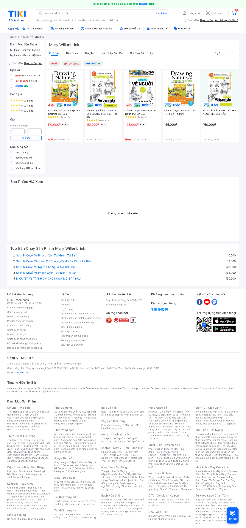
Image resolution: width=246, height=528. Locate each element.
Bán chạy (72, 53)
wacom (175, 388)
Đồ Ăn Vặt (113, 508)
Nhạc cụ (126, 486)
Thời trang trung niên (72, 423)
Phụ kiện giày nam (70, 487)
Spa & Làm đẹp (171, 480)
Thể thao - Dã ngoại (164, 417)
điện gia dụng (43, 20)
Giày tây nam (78, 481)
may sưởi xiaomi (212, 508)
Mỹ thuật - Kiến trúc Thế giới (25, 50)
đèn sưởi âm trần (211, 520)
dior (20, 388)
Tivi (203, 420)
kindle (155, 388)
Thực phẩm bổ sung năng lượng (217, 456)
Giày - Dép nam (64, 477)
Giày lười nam (61, 481)
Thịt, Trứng (24, 440)
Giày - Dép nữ (63, 458)
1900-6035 (22, 300)
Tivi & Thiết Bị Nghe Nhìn (167, 434)
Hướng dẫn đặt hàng (18, 316)
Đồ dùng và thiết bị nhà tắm (123, 480)
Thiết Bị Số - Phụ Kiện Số (164, 444)
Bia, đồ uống (19, 452)
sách (104, 20)
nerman (165, 388)
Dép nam (71, 484)
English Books (167, 519)
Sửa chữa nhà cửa (117, 474)
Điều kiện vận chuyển (71, 344)
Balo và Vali (109, 407)
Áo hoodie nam (69, 440)
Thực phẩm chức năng (25, 490)
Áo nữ (57, 411)
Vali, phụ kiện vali (134, 414)
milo (107, 388)
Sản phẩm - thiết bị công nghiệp (169, 431)
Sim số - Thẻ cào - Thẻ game (176, 489)
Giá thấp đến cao (113, 53)
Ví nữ (88, 501)
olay (203, 388)
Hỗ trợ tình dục (34, 505)
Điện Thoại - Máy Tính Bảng (25, 467)
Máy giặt (206, 417)
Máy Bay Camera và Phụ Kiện (215, 488)
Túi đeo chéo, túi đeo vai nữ (69, 501)
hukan (33, 391)
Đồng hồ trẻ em (136, 441)
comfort (221, 388)
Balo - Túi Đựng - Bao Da (215, 480)
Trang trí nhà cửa (110, 471)
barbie (56, 388)
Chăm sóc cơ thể (23, 493)
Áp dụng (26, 138)
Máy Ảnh (223, 489)
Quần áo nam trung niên (74, 449)
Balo (103, 411)
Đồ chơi (41, 411)
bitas (230, 388)
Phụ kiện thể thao (216, 440)
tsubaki (56, 391)
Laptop (131, 460)
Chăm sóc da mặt (16, 487)
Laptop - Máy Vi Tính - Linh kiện (122, 447)
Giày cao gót (61, 462)
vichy (41, 391)
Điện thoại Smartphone (19, 471)
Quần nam (75, 434)
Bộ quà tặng (116, 514)
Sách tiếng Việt (156, 516)
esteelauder (30, 388)
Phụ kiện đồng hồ (117, 441)
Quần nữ (76, 411)
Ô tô (166, 502)
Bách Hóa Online (112, 495)
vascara (11, 388)
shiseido (12, 391)
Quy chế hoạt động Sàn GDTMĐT (124, 300)
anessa (185, 388)
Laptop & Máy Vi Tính (173, 429)
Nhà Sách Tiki (157, 511)
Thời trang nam (64, 430)
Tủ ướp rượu (229, 423)
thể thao (114, 20)
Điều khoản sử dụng (71, 327)
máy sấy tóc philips (218, 502)
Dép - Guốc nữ (78, 462)
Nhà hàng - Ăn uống (166, 483)
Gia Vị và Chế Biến (117, 505)
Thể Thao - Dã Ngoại (209, 430)
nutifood (145, 388)
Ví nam (58, 514)
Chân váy (77, 417)
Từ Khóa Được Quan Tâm (211, 495)
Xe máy (158, 502)
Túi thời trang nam (66, 510)
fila (48, 391)
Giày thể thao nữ (222, 455)
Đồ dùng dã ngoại (217, 437)
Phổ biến (54, 53)
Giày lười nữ (82, 468)
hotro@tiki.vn (35, 343)
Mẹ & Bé (168, 423)
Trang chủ (193, 13)
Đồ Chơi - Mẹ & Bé (19, 407)
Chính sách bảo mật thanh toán (77, 313)
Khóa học (177, 477)
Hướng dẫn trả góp (17, 334)
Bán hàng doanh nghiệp (73, 340)
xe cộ (57, 20)
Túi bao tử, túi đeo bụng (83, 517)
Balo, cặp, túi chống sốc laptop (122, 413)
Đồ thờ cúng (113, 486)
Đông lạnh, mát (30, 446)
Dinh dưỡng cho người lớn (27, 423)
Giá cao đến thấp (141, 53)
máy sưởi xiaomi (219, 511)
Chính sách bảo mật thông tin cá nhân (80, 318)
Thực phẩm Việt (35, 443)
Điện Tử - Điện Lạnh (208, 407)
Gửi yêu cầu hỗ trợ (17, 312)
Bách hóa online (164, 426)
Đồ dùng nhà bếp (16, 519)
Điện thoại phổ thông (24, 474)
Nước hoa (19, 505)
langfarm (23, 391)
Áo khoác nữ (79, 414)
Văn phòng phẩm (175, 516)
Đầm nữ (66, 411)
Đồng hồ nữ (120, 438)
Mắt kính (130, 425)
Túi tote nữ (74, 504)
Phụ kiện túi (88, 504)
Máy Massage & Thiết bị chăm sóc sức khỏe (28, 495)
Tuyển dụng (66, 309)
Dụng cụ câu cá (211, 446)
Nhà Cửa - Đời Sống (114, 467)
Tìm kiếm (161, 13)
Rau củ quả (19, 443)
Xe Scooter (177, 502)
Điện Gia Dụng (16, 514)
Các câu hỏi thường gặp (20, 307)
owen (64, 388)
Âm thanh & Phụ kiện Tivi (208, 411)
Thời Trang (177, 411)
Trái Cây (11, 440)
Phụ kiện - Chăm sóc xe (161, 499)
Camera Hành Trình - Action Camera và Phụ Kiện (215, 477)
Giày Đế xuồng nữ (75, 471)
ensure (73, 388)
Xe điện (180, 499)
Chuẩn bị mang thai (24, 429)
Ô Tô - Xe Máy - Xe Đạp (163, 495)
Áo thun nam (61, 434)
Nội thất (117, 477)
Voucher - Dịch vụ (160, 473)
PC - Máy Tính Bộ (116, 460)
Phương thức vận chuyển (20, 321)
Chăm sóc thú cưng (111, 499)
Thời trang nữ (63, 407)
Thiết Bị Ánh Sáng (216, 474)
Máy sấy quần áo (212, 423)
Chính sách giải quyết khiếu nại (77, 322)
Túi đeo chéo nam (73, 514)
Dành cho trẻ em (23, 455)
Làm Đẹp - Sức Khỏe (20, 483)
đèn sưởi (211, 499)
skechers (117, 388)
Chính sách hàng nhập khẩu (22, 338)
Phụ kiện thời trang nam (121, 426)
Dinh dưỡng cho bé (24, 420)
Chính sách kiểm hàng (19, 325)
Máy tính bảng (22, 477)
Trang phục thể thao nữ (207, 434)
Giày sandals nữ (72, 465)
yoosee (195, 388)
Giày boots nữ (66, 468)
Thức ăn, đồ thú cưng (24, 457)
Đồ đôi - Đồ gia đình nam (78, 443)
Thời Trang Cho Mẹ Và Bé (21, 411)
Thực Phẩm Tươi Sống (21, 435)
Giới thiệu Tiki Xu (69, 331)
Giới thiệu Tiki (67, 300)
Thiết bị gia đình (36, 519)
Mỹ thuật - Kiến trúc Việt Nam (25, 55)
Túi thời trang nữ (65, 497)
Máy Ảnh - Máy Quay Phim (212, 467)
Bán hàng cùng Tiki (116, 304)
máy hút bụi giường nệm (215, 513)
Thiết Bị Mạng (119, 457)
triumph (135, 388)
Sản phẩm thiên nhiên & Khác (26, 498)
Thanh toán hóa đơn (159, 477)
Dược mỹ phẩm (37, 508)
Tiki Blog (65, 304)
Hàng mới (90, 53)
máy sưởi (200, 499)
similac (211, 388)
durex (82, 388)
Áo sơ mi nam (75, 437)
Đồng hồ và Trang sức (115, 434)
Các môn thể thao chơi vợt (216, 450)
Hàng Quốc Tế (157, 407)
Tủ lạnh (206, 414)
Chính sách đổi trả (16, 330)
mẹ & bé (68, 20)
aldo (126, 388)
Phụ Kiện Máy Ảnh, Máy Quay (211, 471)
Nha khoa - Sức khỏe (168, 486)
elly (102, 388)
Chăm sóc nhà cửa (28, 460)
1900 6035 (22, 372)
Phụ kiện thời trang (113, 421)
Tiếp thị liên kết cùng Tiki (74, 335)
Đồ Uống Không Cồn (121, 511)
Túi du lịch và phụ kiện (120, 411)
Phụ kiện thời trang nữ (112, 425)
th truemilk (45, 388)
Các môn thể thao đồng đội (217, 449)
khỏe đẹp (81, 20)
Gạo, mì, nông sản (24, 449)
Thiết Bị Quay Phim (214, 486)
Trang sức (106, 438)
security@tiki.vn (34, 347)
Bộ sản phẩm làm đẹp (27, 507)
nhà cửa (94, 20)
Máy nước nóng (215, 420)
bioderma (92, 388)
